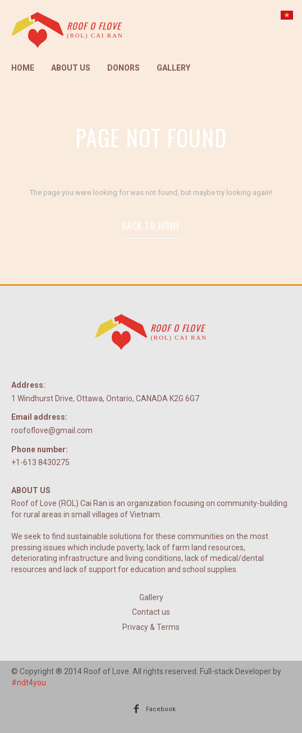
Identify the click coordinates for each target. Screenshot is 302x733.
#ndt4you (28, 682)
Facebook (161, 709)
